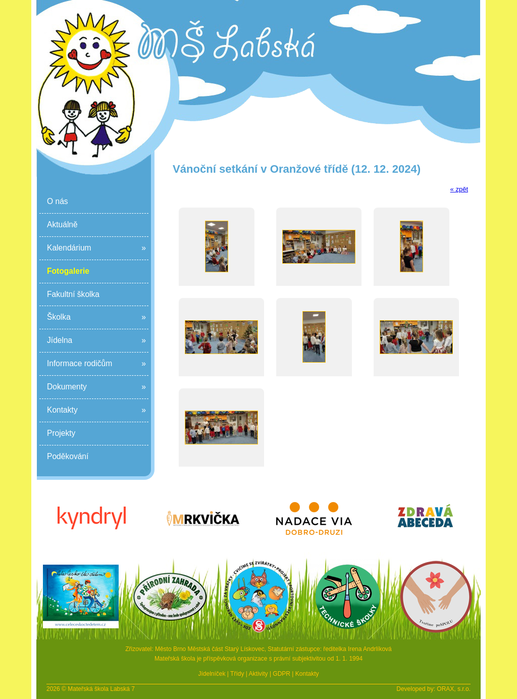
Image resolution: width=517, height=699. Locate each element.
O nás (57, 201)
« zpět (459, 189)
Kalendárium (96, 248)
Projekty (61, 433)
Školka (96, 317)
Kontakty (96, 410)
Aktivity (258, 673)
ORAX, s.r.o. (454, 688)
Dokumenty (96, 387)
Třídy (237, 673)
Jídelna (96, 340)
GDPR (281, 673)
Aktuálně (62, 224)
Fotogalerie (68, 271)
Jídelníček (211, 673)
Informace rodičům (96, 364)
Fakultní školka (73, 294)
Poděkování (67, 456)
